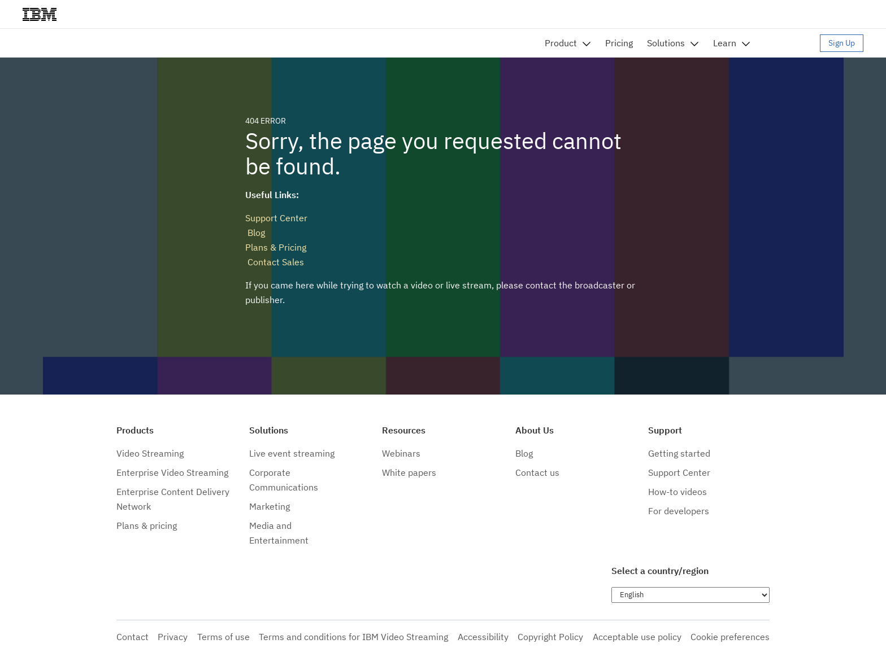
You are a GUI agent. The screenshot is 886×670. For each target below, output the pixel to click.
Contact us (537, 472)
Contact (132, 636)
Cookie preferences (730, 636)
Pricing (619, 43)
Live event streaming (292, 453)
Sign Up (841, 43)
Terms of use (223, 636)
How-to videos (677, 491)
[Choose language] (690, 595)
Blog (255, 232)
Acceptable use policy (637, 636)
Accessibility (483, 636)
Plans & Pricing (275, 247)
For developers (678, 510)
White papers (409, 472)
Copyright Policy (550, 636)
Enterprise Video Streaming (172, 472)
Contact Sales (274, 262)
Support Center (276, 218)
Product (561, 43)
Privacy (173, 636)
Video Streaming (150, 453)
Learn (724, 43)
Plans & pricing (146, 525)
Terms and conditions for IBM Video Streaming (353, 636)
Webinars (401, 453)
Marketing (269, 506)
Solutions (666, 43)
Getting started (679, 453)
